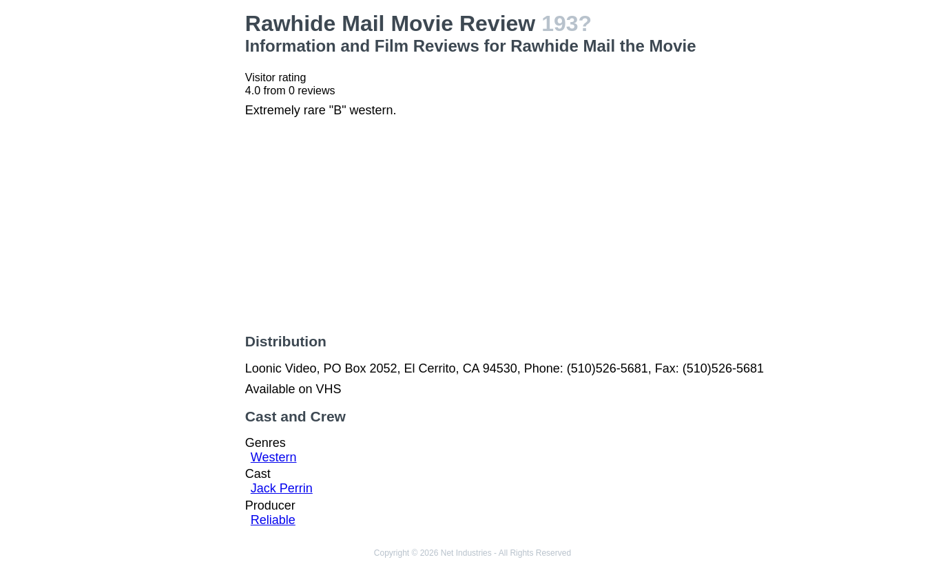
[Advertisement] (164, 217)
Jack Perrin (282, 488)
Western (274, 457)
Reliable (273, 520)
